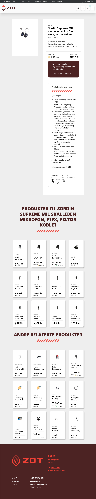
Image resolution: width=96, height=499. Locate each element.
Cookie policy (35, 487)
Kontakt (15, 484)
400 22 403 (63, 178)
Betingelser (35, 481)
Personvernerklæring (38, 484)
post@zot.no (71, 176)
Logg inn (57, 73)
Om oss (15, 481)
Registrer (69, 73)
